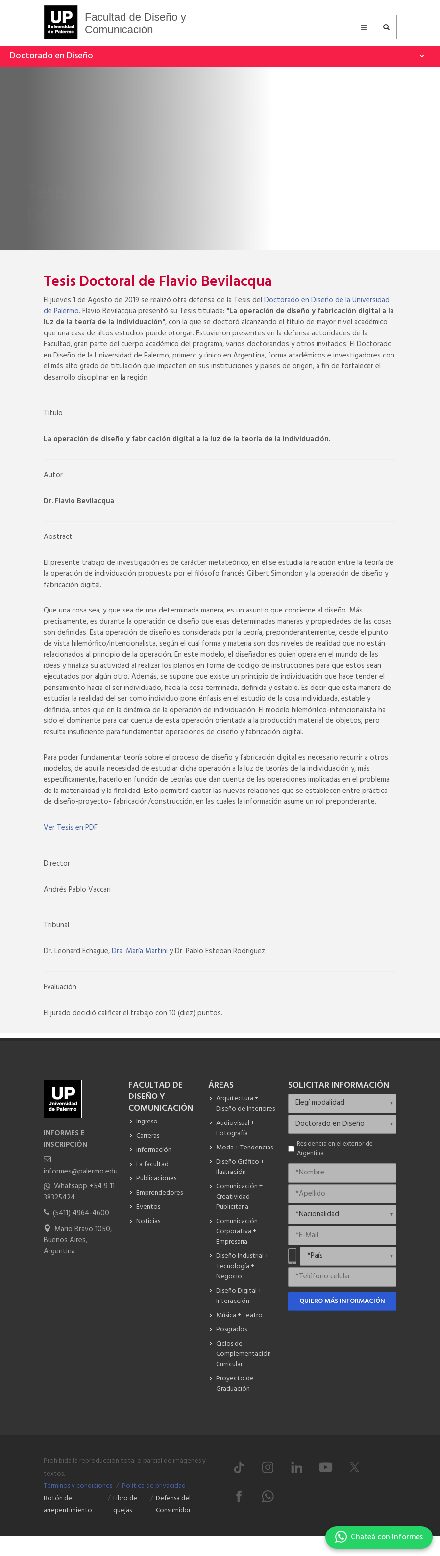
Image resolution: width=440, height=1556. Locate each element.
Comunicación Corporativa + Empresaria (237, 1231)
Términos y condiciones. (78, 1486)
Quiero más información (342, 1301)
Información (153, 1150)
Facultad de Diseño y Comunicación (135, 23)
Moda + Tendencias (244, 1148)
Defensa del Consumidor (173, 1504)
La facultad (152, 1164)
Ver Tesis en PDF (71, 828)
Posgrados (231, 1330)
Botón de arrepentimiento (68, 1504)
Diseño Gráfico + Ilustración (240, 1167)
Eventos (148, 1207)
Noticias (148, 1221)
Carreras (147, 1136)
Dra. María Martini (140, 951)
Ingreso (147, 1122)
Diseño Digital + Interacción (239, 1296)
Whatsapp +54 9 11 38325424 (79, 1191)
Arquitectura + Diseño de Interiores (245, 1104)
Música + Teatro (239, 1315)
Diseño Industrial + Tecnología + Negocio (242, 1266)
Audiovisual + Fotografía (235, 1128)
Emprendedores (159, 1193)
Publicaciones (156, 1178)
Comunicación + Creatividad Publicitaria (239, 1196)
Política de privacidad (154, 1486)
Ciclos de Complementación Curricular (243, 1354)
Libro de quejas (125, 1504)
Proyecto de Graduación (235, 1384)
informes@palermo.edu (81, 1171)
